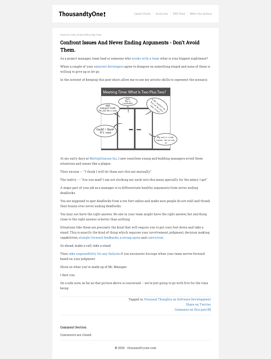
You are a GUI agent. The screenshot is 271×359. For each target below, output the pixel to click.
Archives (162, 13)
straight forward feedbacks (98, 237)
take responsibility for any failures (94, 254)
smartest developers (109, 66)
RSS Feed (179, 13)
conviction (155, 237)
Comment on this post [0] (193, 309)
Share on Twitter (198, 304)
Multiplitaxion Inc (103, 158)
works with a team (145, 58)
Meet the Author (201, 13)
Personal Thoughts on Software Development (177, 299)
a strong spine (130, 237)
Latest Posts (142, 13)
